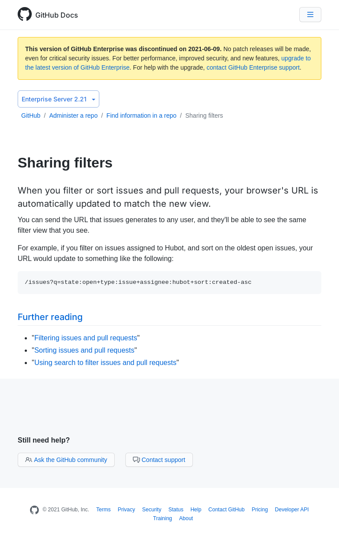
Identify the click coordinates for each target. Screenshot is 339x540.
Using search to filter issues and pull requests (105, 362)
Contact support (159, 459)
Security (151, 509)
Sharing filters (204, 115)
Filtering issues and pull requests (85, 338)
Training (162, 518)
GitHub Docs (56, 15)
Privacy (126, 509)
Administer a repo (73, 115)
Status (175, 509)
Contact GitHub (226, 509)
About (186, 518)
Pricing (260, 509)
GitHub (31, 115)
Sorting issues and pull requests (84, 350)
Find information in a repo (141, 115)
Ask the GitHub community (66, 459)
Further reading (50, 317)
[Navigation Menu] (310, 14)
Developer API (292, 509)
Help (195, 509)
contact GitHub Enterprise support (253, 67)
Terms (103, 509)
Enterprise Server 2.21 (58, 99)
